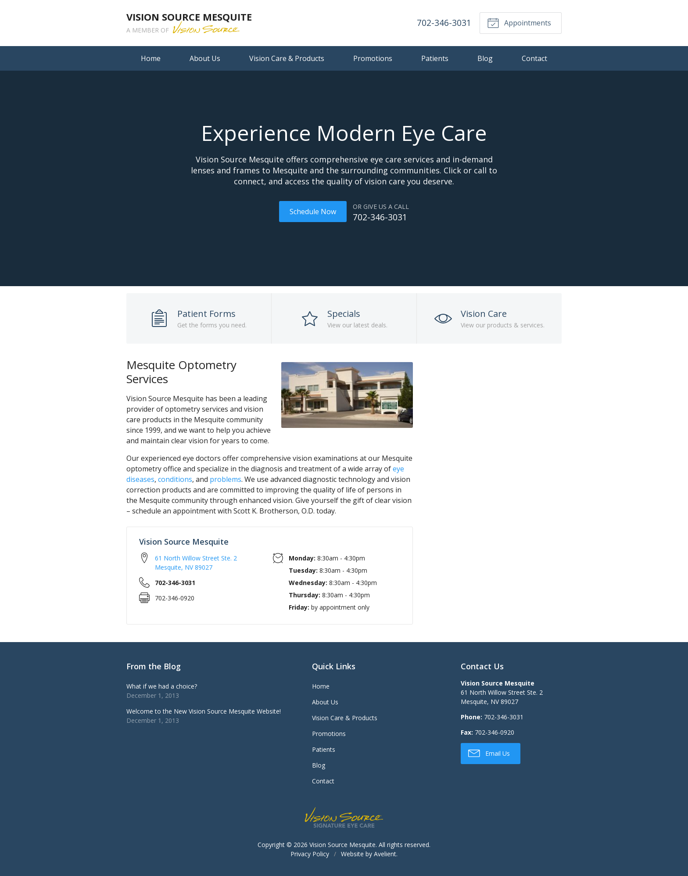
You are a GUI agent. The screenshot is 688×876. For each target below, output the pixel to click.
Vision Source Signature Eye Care (344, 816)
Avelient (385, 853)
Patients (434, 58)
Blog (485, 58)
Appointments (519, 22)
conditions (175, 478)
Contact (534, 58)
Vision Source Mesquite (342, 844)
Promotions (372, 58)
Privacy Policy (309, 853)
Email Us (489, 752)
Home (151, 58)
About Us (205, 58)
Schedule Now (312, 211)
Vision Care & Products (286, 58)
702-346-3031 (443, 23)
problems (225, 478)
